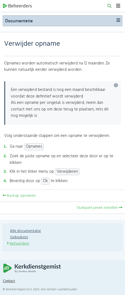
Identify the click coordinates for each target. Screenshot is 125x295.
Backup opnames (19, 196)
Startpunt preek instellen (99, 208)
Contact (9, 281)
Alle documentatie (25, 231)
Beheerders (17, 6)
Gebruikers (19, 237)
